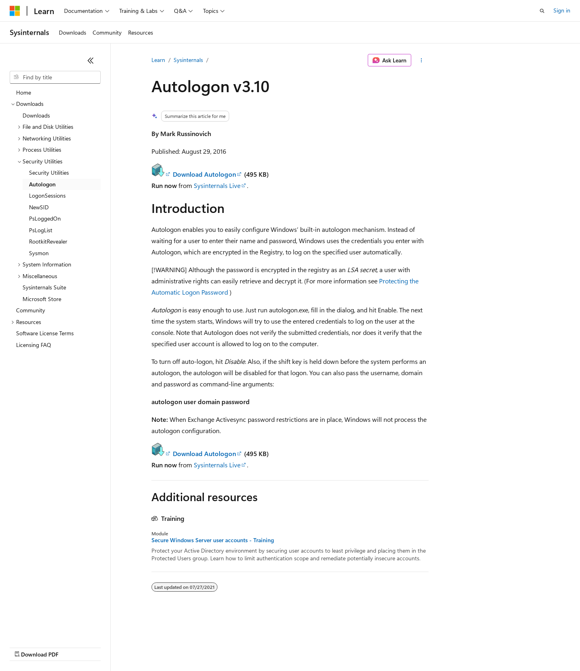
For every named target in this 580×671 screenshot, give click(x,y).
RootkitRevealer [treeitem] (48, 241)
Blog (109, 646)
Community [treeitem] (30, 310)
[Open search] (542, 11)
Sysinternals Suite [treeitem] (44, 287)
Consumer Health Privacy (231, 646)
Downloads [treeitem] (36, 115)
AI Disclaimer (26, 646)
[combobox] (55, 77)
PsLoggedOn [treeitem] (45, 218)
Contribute (144, 646)
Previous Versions (73, 646)
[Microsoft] (15, 11)
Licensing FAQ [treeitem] (33, 345)
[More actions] (421, 60)
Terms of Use (294, 646)
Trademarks (334, 646)
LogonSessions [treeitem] (47, 195)
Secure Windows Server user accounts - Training (212, 540)
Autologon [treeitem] (42, 184)
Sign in (561, 10)
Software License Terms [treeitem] (45, 333)
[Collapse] (91, 60)
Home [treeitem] (23, 92)
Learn (158, 60)
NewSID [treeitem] (39, 207)
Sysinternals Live (217, 185)
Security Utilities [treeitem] (49, 172)
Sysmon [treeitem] (39, 253)
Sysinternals (188, 60)
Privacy (176, 646)
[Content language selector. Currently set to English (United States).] (46, 627)
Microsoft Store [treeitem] (42, 299)
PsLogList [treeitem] (40, 230)
